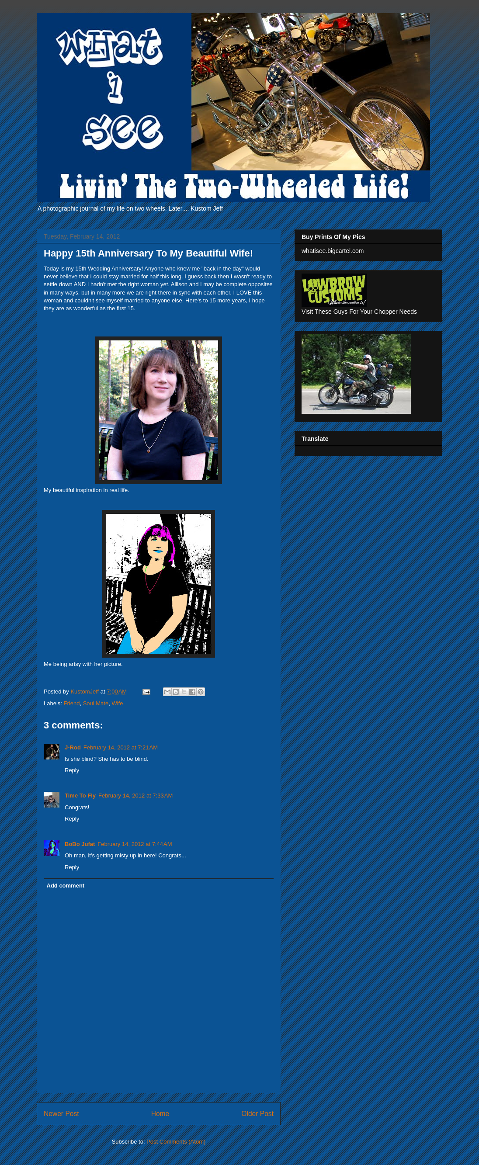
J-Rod (73, 747)
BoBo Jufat (80, 844)
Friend (72, 703)
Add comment (66, 885)
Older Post (257, 1113)
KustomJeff (85, 691)
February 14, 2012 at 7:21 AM (120, 747)
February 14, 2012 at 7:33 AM (135, 795)
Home (160, 1113)
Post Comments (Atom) (175, 1141)
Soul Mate (96, 703)
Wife (117, 703)
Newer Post (61, 1113)
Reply (72, 770)
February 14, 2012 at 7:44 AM (134, 844)
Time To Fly (80, 795)
